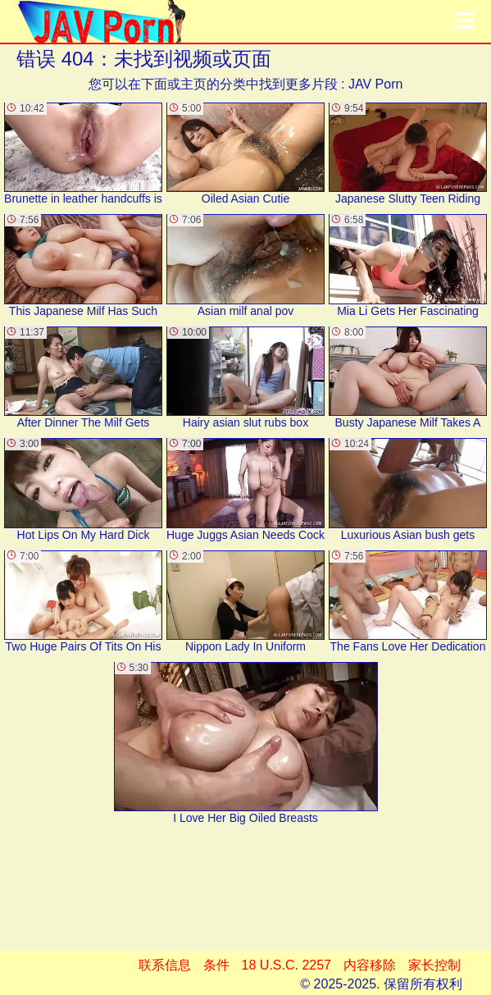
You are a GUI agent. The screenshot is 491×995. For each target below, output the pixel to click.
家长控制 (434, 965)
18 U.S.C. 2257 (286, 965)
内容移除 (369, 965)
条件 (216, 965)
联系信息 (165, 965)
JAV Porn (375, 84)
